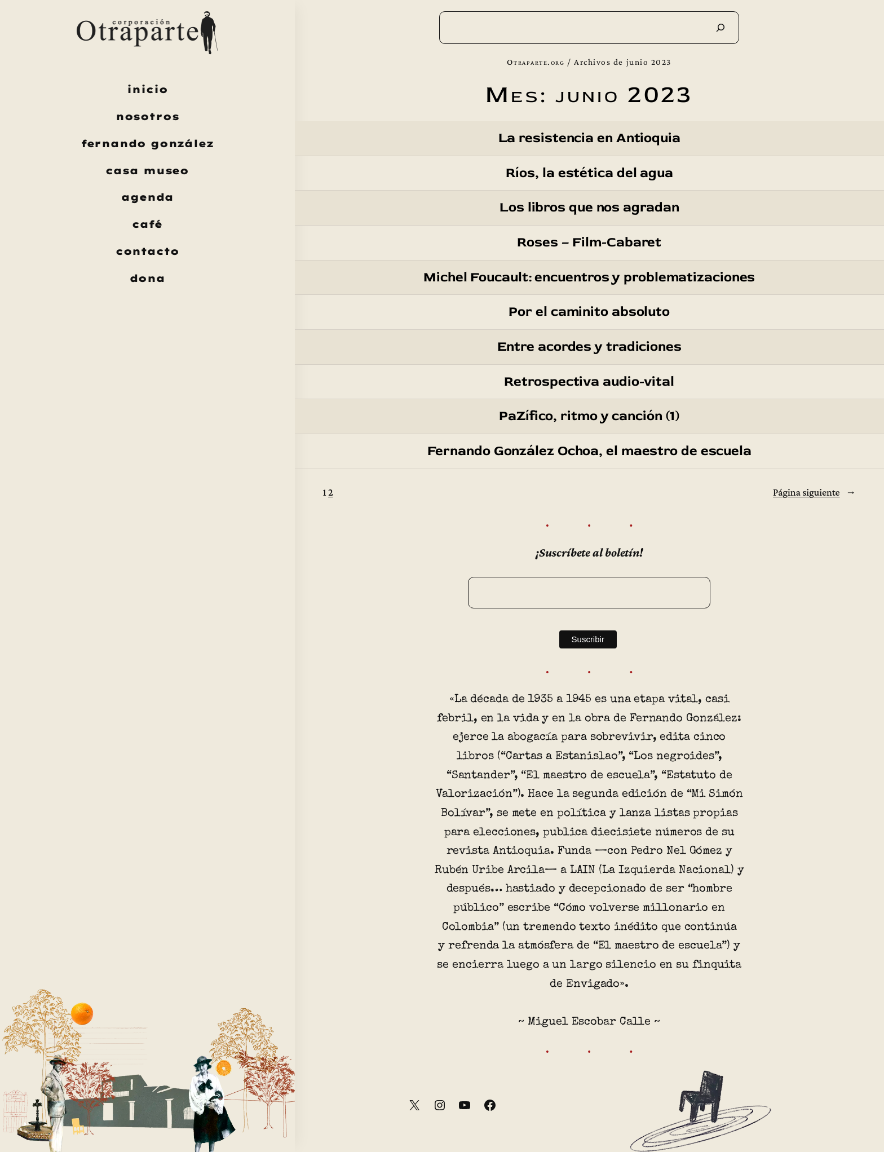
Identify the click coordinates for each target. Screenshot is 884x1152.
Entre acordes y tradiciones (589, 347)
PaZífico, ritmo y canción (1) (589, 416)
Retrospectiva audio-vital (589, 382)
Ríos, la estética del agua (589, 173)
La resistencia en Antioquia (589, 138)
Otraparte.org (535, 62)
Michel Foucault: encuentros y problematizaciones (589, 278)
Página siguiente (814, 492)
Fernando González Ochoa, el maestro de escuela (589, 451)
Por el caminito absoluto (589, 312)
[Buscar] (720, 27)
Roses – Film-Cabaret (589, 243)
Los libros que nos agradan (589, 208)
